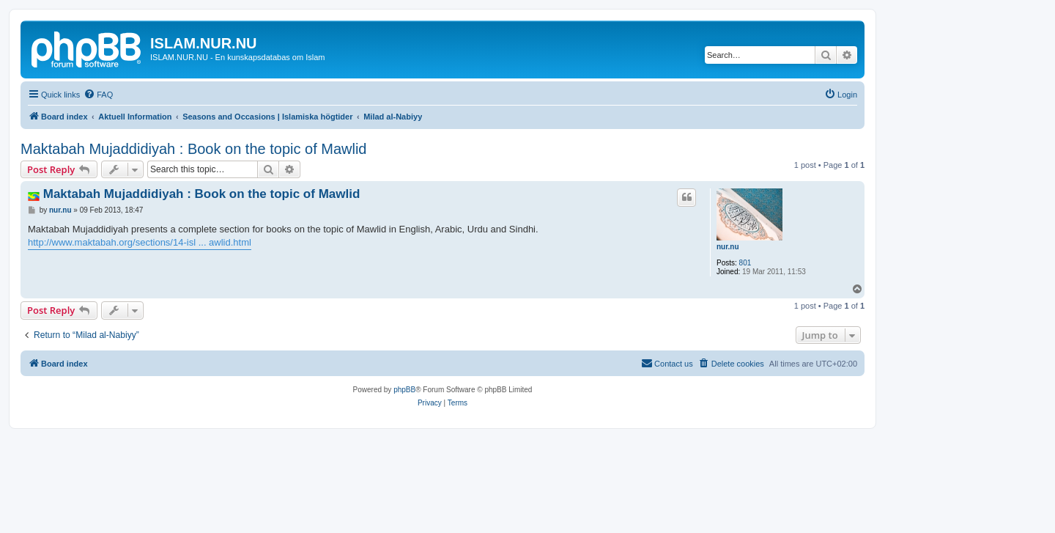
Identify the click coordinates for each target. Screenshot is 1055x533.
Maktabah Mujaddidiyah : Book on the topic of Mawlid (194, 149)
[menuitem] (98, 94)
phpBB (404, 390)
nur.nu (728, 247)
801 (745, 263)
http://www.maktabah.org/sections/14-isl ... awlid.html (139, 242)
